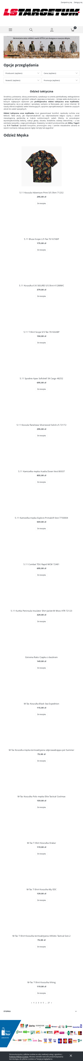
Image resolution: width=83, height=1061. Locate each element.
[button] (10, 29)
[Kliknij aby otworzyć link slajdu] (40, 47)
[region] (41, 47)
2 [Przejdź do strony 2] (36, 1002)
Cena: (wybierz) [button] (50, 73)
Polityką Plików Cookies (18, 1056)
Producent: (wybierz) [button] (13, 73)
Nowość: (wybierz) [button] (12, 80)
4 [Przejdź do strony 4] (40, 1002)
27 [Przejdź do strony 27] (49, 1002)
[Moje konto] (52, 30)
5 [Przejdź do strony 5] (43, 1002)
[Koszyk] (72, 29)
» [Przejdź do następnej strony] (51, 1002)
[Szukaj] (31, 29)
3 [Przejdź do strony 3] (38, 1002)
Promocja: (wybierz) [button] (52, 80)
